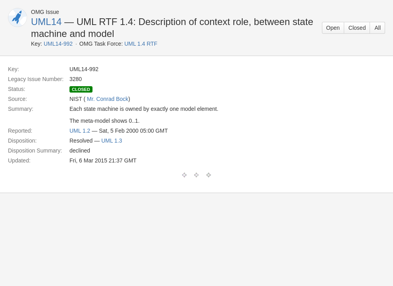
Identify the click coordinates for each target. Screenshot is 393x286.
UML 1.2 (79, 131)
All (377, 28)
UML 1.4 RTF (140, 44)
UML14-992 (58, 44)
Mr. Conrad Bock (107, 99)
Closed (357, 28)
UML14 (46, 21)
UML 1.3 (111, 140)
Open (333, 28)
